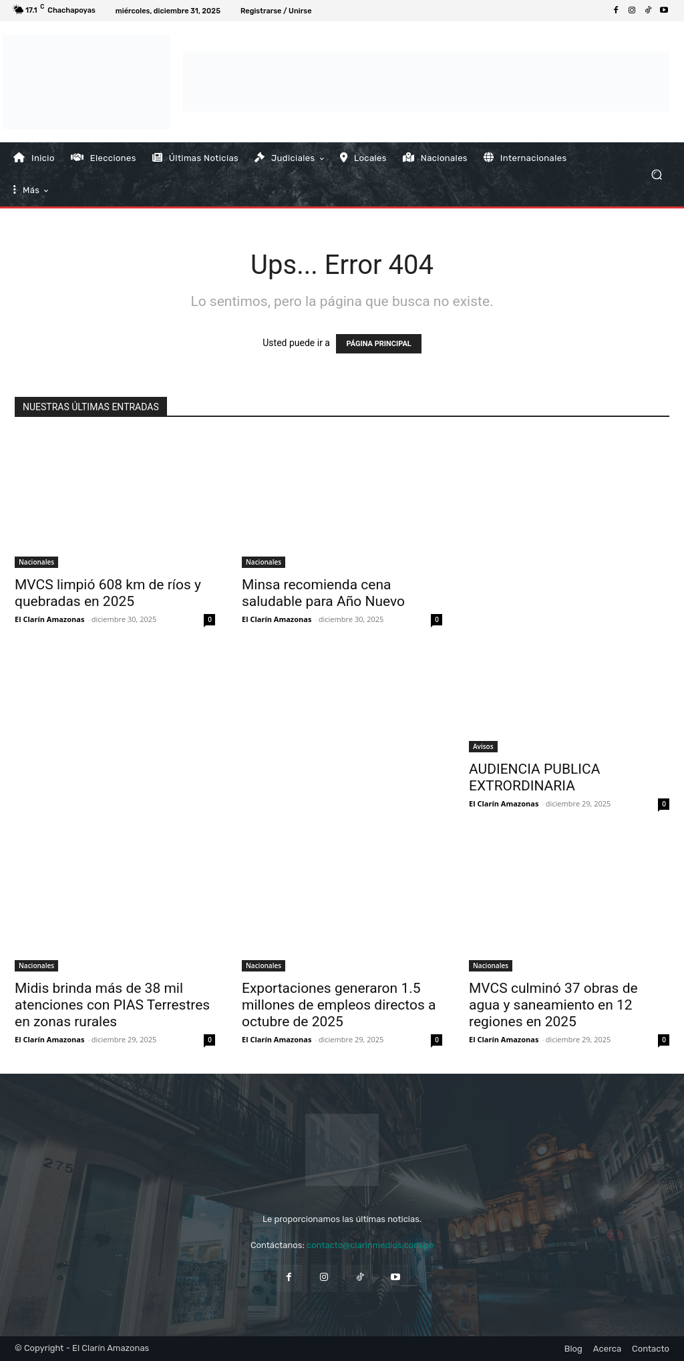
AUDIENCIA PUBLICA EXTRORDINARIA (534, 777)
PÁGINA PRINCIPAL (378, 343)
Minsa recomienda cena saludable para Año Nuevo (323, 593)
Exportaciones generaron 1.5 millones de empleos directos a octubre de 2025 (339, 1005)
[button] (656, 174)
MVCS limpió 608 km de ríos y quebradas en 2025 (108, 593)
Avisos (483, 746)
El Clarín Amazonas (49, 619)
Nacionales (36, 562)
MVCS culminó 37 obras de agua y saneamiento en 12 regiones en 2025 (553, 1005)
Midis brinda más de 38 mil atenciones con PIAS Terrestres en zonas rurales (112, 1005)
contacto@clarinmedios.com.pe (370, 1245)
